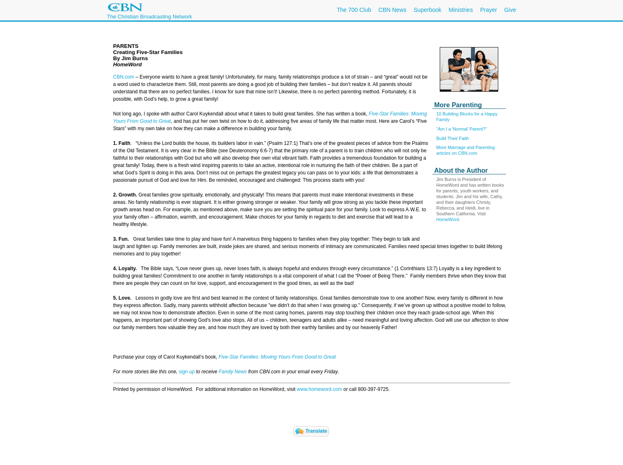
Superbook (427, 10)
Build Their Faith (452, 138)
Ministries (461, 10)
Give (510, 10)
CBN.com (123, 77)
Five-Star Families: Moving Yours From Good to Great (277, 357)
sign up (187, 372)
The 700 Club (354, 10)
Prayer (488, 10)
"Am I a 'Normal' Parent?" (461, 128)
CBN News (392, 10)
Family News (233, 372)
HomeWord (447, 219)
